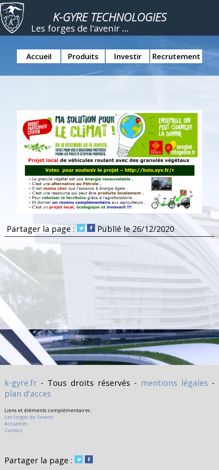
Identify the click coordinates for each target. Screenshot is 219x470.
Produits (83, 56)
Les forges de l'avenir (29, 416)
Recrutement (176, 56)
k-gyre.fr (20, 382)
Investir (128, 56)
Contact (13, 430)
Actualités (15, 423)
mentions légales (174, 382)
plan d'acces (27, 393)
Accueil (39, 56)
